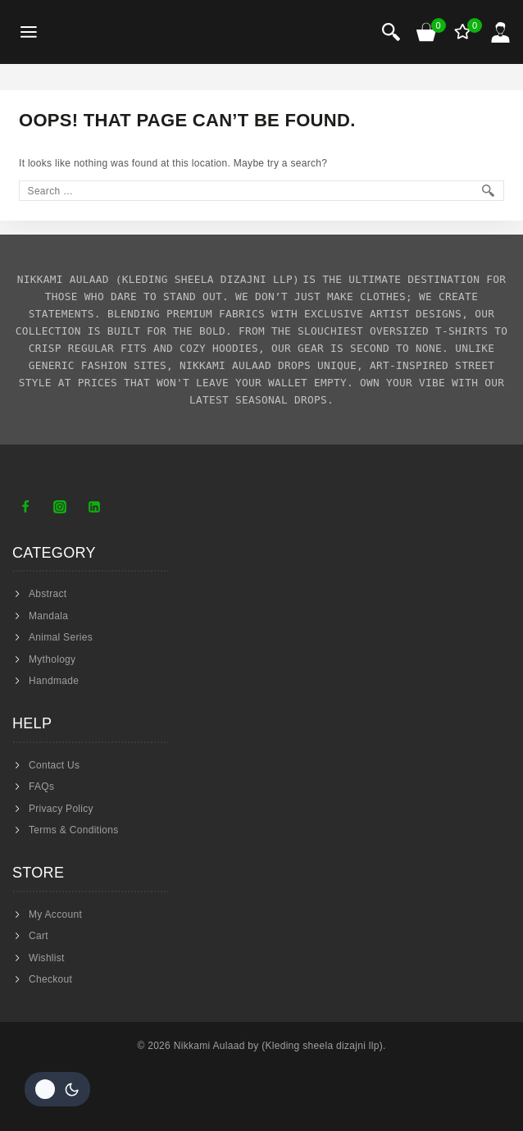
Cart (38, 936)
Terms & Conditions (73, 830)
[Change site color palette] (57, 1089)
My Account (55, 914)
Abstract (47, 594)
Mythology (52, 659)
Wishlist (47, 958)
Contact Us (54, 765)
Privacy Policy (61, 808)
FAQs (41, 786)
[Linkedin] (94, 507)
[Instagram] (60, 507)
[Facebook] (25, 507)
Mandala (48, 616)
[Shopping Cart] (427, 32)
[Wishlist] (464, 32)
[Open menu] (29, 32)
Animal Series (61, 637)
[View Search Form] (391, 32)
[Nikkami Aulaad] (119, 32)
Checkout (50, 979)
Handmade (54, 680)
